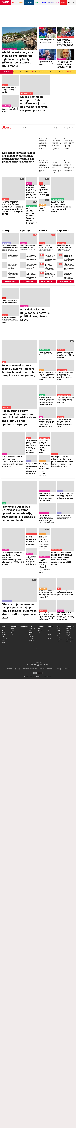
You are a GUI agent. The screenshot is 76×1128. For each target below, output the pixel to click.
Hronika (3, 632)
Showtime (31, 640)
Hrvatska (58, 633)
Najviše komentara (47, 282)
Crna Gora (59, 637)
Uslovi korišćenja (69, 637)
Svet (58, 626)
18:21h (55, 71)
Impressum (68, 628)
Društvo (3, 630)
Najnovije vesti (9, 282)
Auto (58, 641)
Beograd (4, 636)
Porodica (51, 128)
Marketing (68, 632)
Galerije (66, 128)
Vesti (3, 626)
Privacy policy (68, 641)
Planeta (58, 628)
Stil (48, 630)
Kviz (12, 634)
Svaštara (40, 630)
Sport (31, 626)
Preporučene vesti (65, 282)
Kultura (49, 638)
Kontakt (67, 630)
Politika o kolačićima (68, 635)
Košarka (31, 632)
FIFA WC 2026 (24, 626)
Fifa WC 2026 (32, 628)
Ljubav (49, 632)
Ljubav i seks (44, 128)
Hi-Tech (49, 636)
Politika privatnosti (70, 639)
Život (49, 628)
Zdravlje (49, 634)
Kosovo (3, 640)
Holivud (12, 632)
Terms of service (69, 643)
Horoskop (71, 128)
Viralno (41, 626)
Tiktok (39, 632)
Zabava (61, 128)
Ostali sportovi (32, 636)
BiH (57, 635)
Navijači (31, 638)
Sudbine (3, 642)
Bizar (39, 628)
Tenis (30, 634)
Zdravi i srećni (36, 128)
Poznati (22, 128)
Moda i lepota (28, 128)
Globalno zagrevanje (59, 631)
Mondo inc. (70, 626)
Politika (3, 628)
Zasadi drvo (4, 638)
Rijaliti (12, 628)
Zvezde (12, 630)
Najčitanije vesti (28, 282)
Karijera (56, 128)
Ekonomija (4, 634)
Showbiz (14, 626)
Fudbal (30, 630)
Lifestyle (51, 626)
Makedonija (59, 639)
